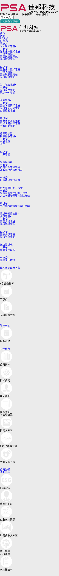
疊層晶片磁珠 (7, 250)
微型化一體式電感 (10, 51)
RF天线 (4, 38)
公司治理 (5, 469)
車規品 (4, 66)
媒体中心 (5, 325)
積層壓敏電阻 (8, 136)
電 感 (3, 43)
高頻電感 (5, 100)
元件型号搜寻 (10, 21)
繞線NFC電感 (7, 92)
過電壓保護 (7, 133)
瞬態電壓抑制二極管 (12, 188)
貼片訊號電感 (8, 84)
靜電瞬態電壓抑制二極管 (14, 193)
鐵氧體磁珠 (7, 244)
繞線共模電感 (7, 224)
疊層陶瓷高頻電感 (10, 105)
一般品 (4, 49)
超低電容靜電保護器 (11, 169)
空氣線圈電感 (7, 110)
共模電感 (5, 216)
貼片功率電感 (8, 46)
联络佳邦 (27, 14)
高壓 (2, 144)
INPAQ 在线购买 (9, 14)
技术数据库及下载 (10, 267)
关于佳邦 (5, 348)
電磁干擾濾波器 (9, 213)
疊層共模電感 (7, 221)
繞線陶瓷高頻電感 (10, 108)
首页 (2, 33)
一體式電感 (6, 54)
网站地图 (41, 14)
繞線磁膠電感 (7, 59)
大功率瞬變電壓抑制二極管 (15, 195)
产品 (2, 35)
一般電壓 (5, 141)
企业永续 (5, 472)
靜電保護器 (7, 162)
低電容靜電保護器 (10, 167)
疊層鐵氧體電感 (9, 56)
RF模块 (4, 41)
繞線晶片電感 (7, 90)
